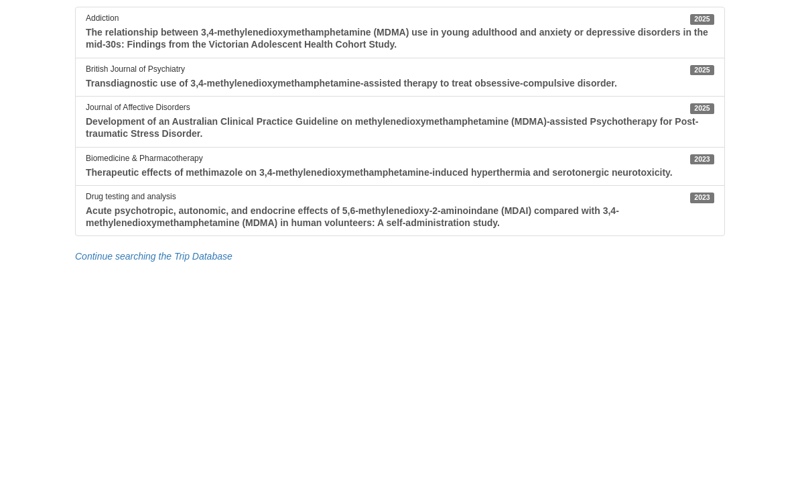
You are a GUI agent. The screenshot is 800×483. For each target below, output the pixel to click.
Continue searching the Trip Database (153, 256)
